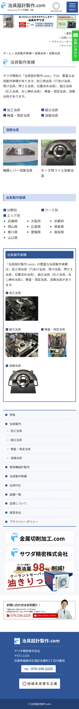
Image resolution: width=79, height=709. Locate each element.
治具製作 (15, 424)
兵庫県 (13, 220)
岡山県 (13, 226)
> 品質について (67, 37)
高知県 (59, 231)
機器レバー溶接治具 (17, 170)
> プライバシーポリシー (63, 41)
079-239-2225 (38, 668)
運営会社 (15, 512)
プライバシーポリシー (24, 522)
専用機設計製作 (20, 467)
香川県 (13, 231)
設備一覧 (15, 494)
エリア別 (13, 215)
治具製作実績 (16, 197)
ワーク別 (51, 210)
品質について (18, 503)
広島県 (36, 226)
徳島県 (59, 226)
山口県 (13, 237)
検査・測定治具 (18, 115)
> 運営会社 (70, 33)
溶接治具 (51, 115)
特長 (12, 415)
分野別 (12, 210)
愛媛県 (36, 231)
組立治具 (51, 109)
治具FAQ (15, 485)
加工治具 (13, 109)
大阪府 (36, 220)
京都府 (59, 220)
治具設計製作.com (23, 5)
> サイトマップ (67, 45)
